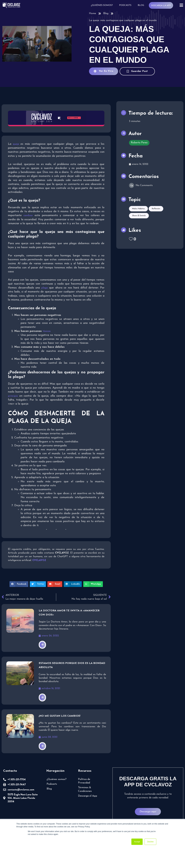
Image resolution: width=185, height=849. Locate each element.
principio (13, 396)
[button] (19, 584)
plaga (44, 288)
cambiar (28, 215)
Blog (141, 5)
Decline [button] (150, 842)
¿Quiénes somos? (102, 5)
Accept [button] (137, 842)
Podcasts (125, 5)
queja (16, 144)
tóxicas (47, 331)
